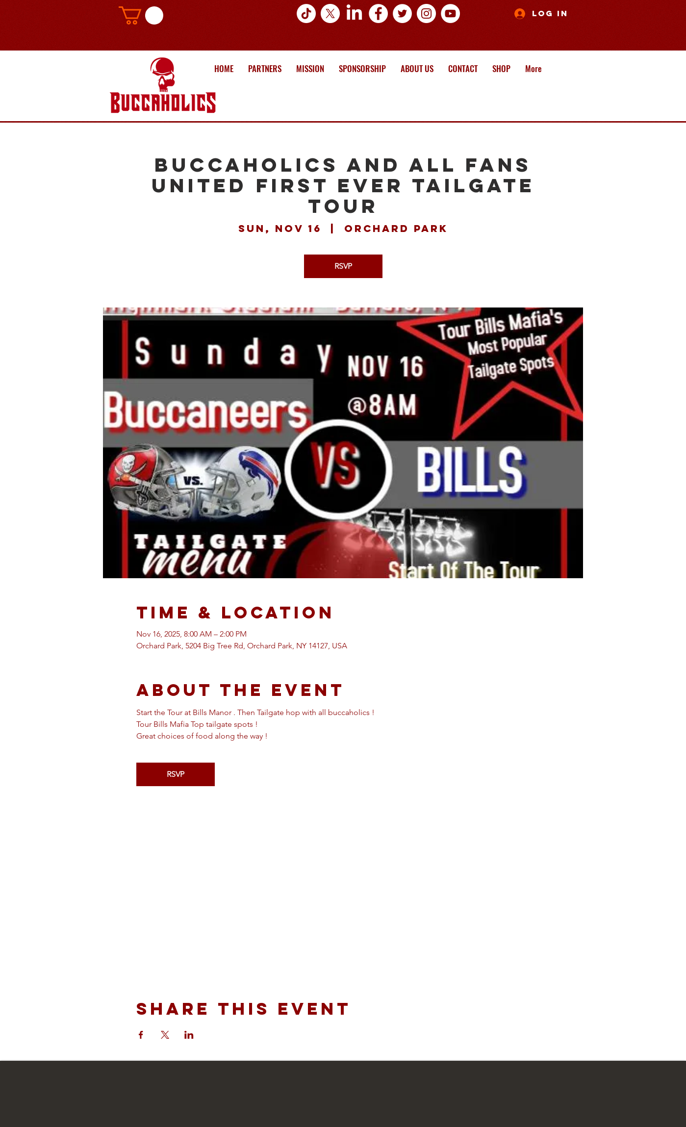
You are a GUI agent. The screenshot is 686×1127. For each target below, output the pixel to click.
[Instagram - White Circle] (426, 13)
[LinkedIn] (354, 13)
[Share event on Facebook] (141, 1035)
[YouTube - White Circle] (450, 13)
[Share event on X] (165, 1035)
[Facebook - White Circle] (378, 13)
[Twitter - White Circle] (402, 13)
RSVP (343, 266)
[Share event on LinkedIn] (189, 1035)
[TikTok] (306, 13)
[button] (141, 15)
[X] (330, 13)
